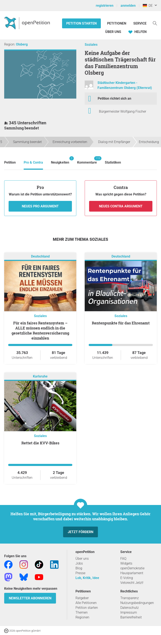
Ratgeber (82, 598)
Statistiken (113, 162)
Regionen (82, 617)
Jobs (79, 563)
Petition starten (81, 23)
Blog (78, 568)
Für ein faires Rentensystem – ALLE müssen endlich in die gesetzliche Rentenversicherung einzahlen (40, 330)
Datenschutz (129, 608)
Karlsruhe (40, 376)
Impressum (128, 612)
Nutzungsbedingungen (137, 603)
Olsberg (22, 44)
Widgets (126, 563)
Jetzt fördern (80, 532)
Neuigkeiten (60, 160)
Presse (80, 573)
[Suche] (155, 23)
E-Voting (126, 578)
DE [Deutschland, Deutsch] (148, 6)
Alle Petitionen (86, 603)
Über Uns (113, 32)
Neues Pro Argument (40, 206)
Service (140, 23)
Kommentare (87, 160)
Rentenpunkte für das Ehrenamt (121, 322)
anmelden (128, 6)
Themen (81, 612)
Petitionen (117, 23)
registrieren (104, 6)
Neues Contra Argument (121, 206)
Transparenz (129, 598)
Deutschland (40, 256)
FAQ (123, 559)
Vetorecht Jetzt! (131, 583)
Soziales (91, 45)
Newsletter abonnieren (30, 598)
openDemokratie (132, 568)
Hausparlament (131, 573)
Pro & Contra (33, 162)
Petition (10, 162)
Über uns (82, 559)
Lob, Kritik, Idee (87, 578)
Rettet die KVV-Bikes (40, 442)
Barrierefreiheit (131, 617)
